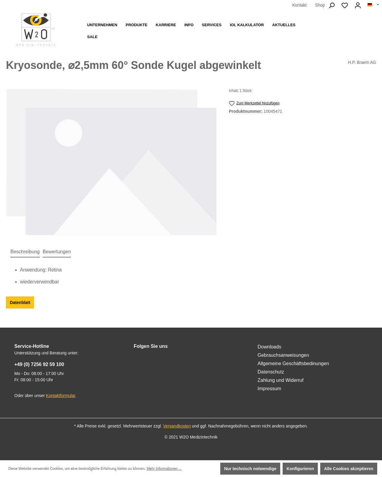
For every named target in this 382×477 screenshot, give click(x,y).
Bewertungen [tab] (57, 251)
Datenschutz (271, 371)
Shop (320, 5)
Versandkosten (177, 426)
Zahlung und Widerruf (281, 380)
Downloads (269, 346)
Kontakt (299, 5)
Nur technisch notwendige (250, 468)
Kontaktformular (60, 395)
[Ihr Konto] (357, 5)
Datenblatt (20, 302)
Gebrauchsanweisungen (283, 355)
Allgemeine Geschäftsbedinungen (293, 363)
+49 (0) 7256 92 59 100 (39, 364)
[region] (111, 162)
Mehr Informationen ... (164, 469)
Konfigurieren (300, 468)
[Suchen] (331, 5)
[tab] (25, 252)
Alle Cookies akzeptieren (348, 468)
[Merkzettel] (344, 5)
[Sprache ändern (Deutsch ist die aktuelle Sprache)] (373, 5)
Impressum (269, 388)
